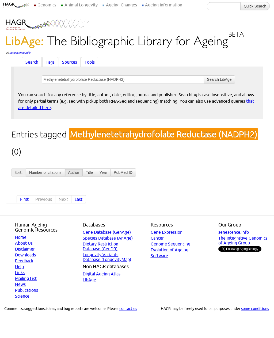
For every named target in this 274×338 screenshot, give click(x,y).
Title (89, 172)
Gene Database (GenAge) (107, 232)
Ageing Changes (121, 4)
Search (31, 62)
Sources (69, 62)
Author (73, 172)
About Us (24, 243)
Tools (90, 62)
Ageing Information (163, 4)
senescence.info (20, 52)
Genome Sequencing (170, 243)
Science (22, 296)
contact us (128, 308)
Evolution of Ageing (169, 249)
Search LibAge (219, 79)
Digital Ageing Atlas (101, 273)
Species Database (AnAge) (108, 238)
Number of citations (45, 172)
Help (19, 266)
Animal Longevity (81, 4)
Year (103, 172)
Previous (43, 199)
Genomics (46, 4)
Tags (50, 62)
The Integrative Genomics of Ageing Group (242, 240)
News (20, 284)
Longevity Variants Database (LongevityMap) (107, 257)
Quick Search (255, 6)
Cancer (157, 238)
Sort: (18, 172)
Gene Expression (166, 232)
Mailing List (26, 278)
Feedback (24, 260)
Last (78, 199)
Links (20, 272)
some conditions (255, 308)
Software (159, 255)
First (24, 199)
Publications (26, 290)
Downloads (25, 254)
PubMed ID (123, 172)
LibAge (89, 279)
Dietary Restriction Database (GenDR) (100, 246)
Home (20, 237)
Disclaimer (25, 249)
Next (63, 199)
